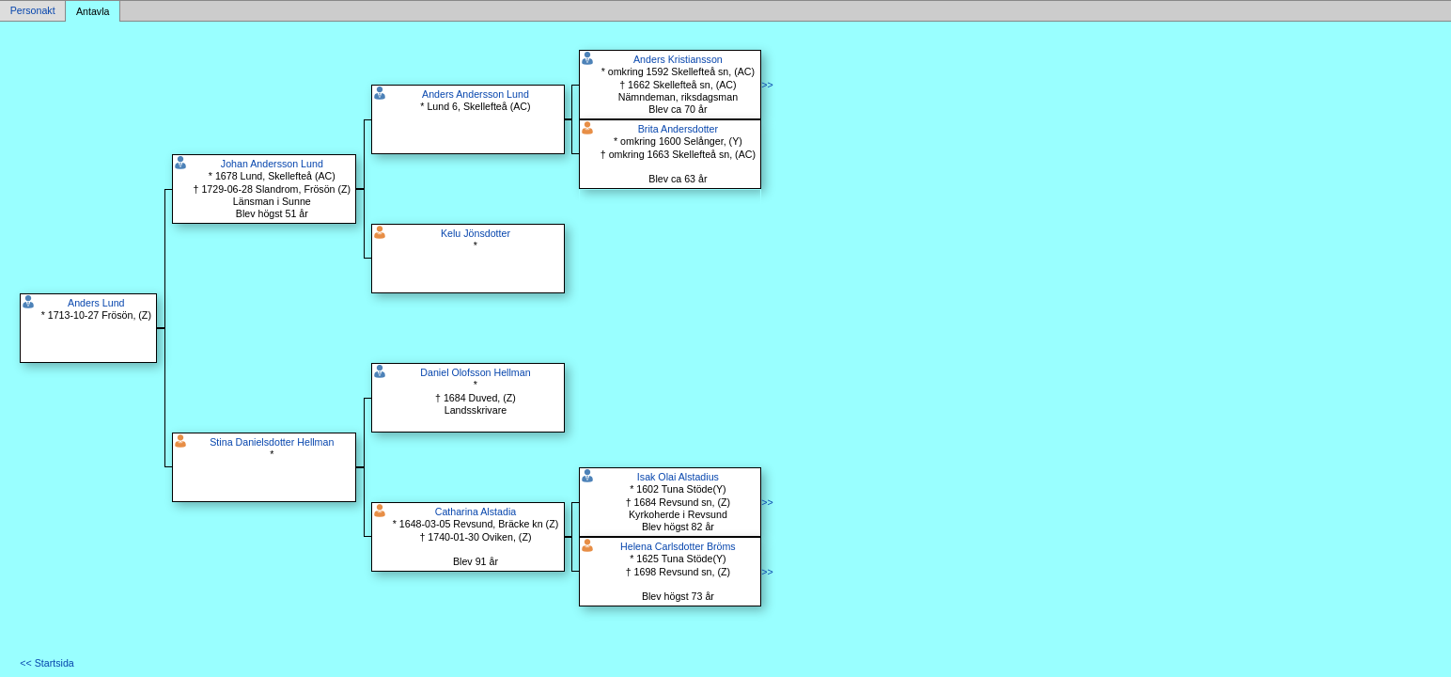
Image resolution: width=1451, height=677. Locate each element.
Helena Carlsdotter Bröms (678, 546)
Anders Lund (96, 302)
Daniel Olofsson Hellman (475, 372)
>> (766, 84)
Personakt (32, 11)
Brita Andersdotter (678, 128)
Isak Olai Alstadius (678, 476)
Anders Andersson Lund (475, 94)
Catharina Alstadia (476, 511)
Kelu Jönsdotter (475, 233)
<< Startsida (46, 663)
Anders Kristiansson (678, 59)
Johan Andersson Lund (272, 163)
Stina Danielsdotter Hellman (272, 442)
